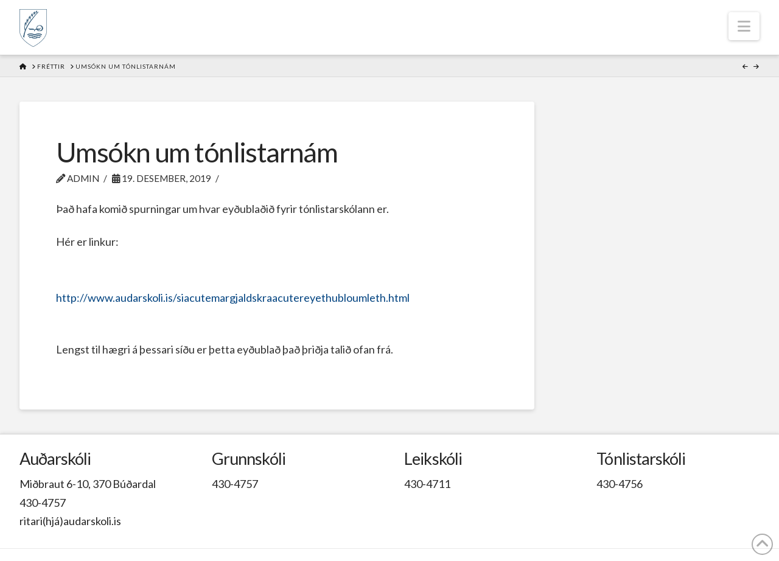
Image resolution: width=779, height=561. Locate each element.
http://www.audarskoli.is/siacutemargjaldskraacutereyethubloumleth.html (233, 297)
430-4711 (427, 483)
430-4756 (619, 483)
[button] (744, 26)
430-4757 (42, 502)
